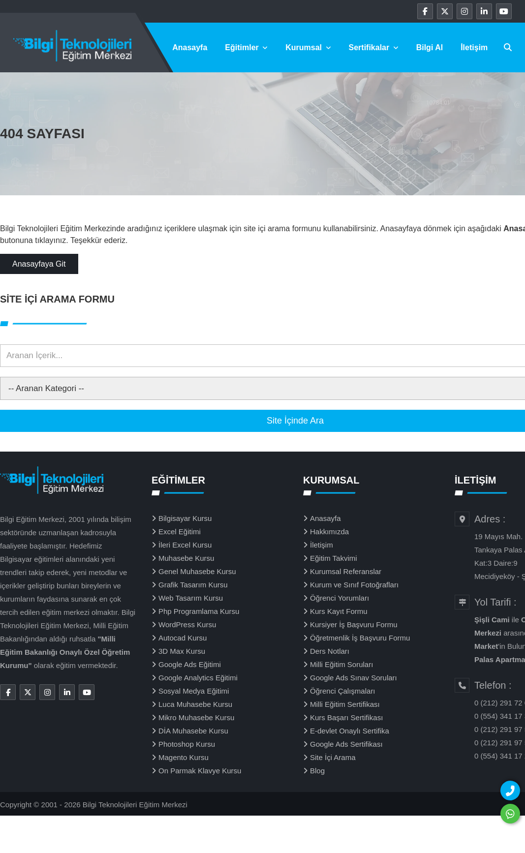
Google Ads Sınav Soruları (353, 677)
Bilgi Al (429, 47)
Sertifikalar (374, 47)
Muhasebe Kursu (186, 558)
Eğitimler (246, 47)
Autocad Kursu (182, 638)
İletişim (474, 47)
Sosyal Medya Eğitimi (193, 691)
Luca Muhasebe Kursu (195, 704)
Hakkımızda (329, 531)
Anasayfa (189, 47)
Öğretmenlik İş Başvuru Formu (360, 638)
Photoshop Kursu (186, 744)
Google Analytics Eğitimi (198, 677)
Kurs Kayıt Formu (339, 611)
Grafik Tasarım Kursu (193, 584)
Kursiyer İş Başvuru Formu (354, 624)
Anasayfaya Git (39, 264)
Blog (317, 770)
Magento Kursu (183, 757)
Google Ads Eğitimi (189, 664)
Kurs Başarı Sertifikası (346, 717)
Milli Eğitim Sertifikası (345, 704)
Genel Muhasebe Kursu (197, 571)
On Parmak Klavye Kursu (199, 770)
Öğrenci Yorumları (339, 598)
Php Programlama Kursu (198, 611)
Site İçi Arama (333, 757)
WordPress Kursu (187, 624)
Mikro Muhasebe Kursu (196, 717)
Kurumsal (308, 47)
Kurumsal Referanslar (345, 571)
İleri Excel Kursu (185, 545)
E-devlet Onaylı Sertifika (349, 731)
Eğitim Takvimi (333, 558)
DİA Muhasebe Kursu (193, 731)
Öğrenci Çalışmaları (342, 691)
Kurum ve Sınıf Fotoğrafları (354, 584)
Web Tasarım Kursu (190, 598)
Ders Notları (329, 651)
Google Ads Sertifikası (346, 744)
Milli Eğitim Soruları (341, 664)
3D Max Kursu (181, 651)
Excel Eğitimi (179, 531)
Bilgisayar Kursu (185, 518)
